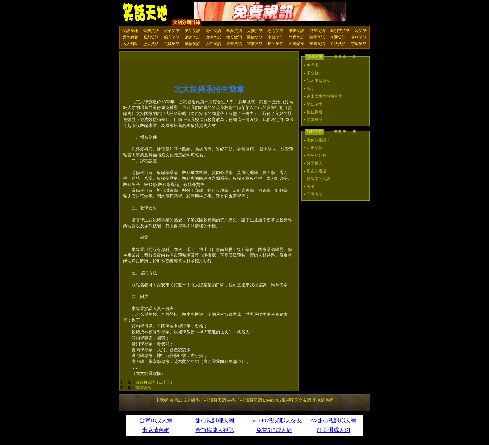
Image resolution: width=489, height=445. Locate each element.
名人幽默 (130, 44)
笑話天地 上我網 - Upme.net (145, 12)
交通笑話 (338, 37)
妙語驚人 (314, 163)
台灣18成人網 (182, 400)
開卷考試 (314, 194)
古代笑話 (213, 44)
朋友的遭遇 (316, 171)
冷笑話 (361, 31)
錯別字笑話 (340, 31)
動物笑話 (192, 44)
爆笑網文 (130, 37)
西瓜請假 (314, 147)
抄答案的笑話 (318, 179)
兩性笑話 (213, 31)
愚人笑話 (151, 44)
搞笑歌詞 (234, 37)
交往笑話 (359, 37)
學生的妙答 (316, 155)
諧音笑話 (296, 31)
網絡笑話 (192, 37)
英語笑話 (192, 31)
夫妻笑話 (255, 31)
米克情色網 (322, 400)
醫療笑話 (255, 37)
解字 (311, 88)
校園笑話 (317, 37)
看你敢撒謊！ (318, 140)
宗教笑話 (359, 44)
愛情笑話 (151, 31)
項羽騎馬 (143, 388)
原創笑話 (151, 37)
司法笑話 (338, 44)
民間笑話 (275, 44)
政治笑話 (213, 37)
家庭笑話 (317, 44)
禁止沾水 (314, 104)
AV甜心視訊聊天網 (244, 400)
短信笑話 (172, 31)
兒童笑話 (317, 31)
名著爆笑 (296, 44)
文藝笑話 (275, 37)
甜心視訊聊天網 (211, 400)
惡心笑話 (275, 31)
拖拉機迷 (314, 112)
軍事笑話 (255, 44)
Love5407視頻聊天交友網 (287, 400)
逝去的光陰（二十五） (154, 382)
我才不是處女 (318, 81)
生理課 (313, 65)
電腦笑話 (172, 44)
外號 (311, 186)
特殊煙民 (314, 119)
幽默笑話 (234, 31)
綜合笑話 (172, 37)
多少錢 (313, 73)
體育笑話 (296, 37)
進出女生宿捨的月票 (324, 96)
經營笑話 (234, 44)
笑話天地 (130, 31)
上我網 (162, 400)
